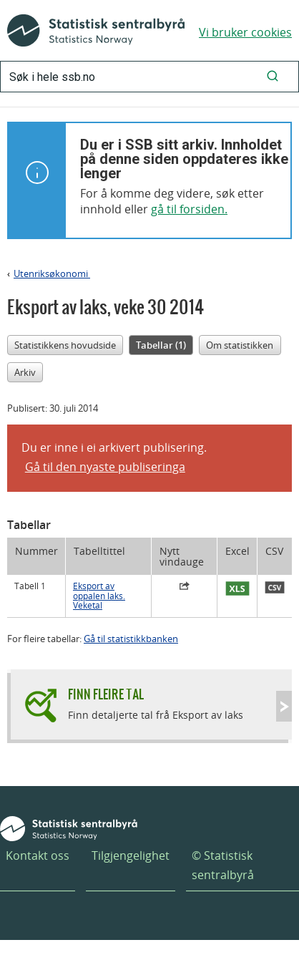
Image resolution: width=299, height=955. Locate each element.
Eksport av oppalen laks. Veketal (99, 595)
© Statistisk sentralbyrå (223, 865)
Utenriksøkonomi (52, 273)
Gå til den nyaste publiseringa (105, 467)
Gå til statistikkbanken (131, 638)
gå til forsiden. (189, 209)
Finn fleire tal (106, 694)
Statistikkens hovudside (65, 345)
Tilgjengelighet (131, 855)
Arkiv (25, 372)
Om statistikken (239, 345)
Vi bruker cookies (245, 32)
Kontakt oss (37, 855)
